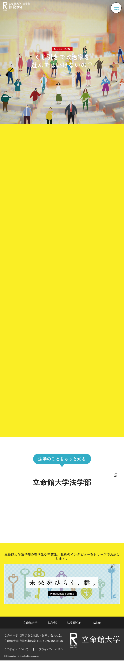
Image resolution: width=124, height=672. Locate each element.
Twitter (96, 623)
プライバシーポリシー (52, 650)
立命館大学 (30, 623)
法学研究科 (74, 623)
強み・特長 (16, 507)
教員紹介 (72, 519)
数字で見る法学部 (79, 507)
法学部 (52, 623)
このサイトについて (16, 650)
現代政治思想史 (48, 393)
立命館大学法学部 (62, 483)
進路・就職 (16, 519)
